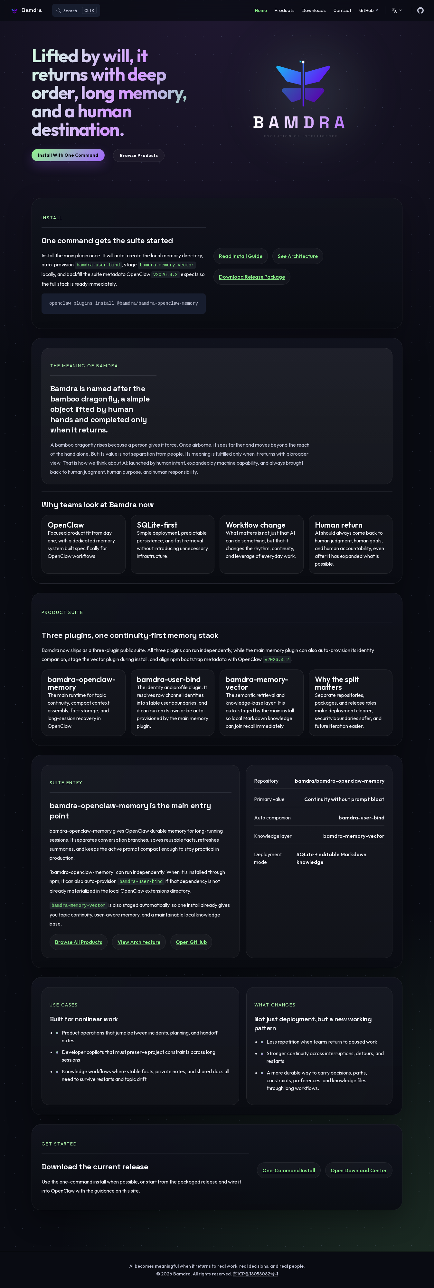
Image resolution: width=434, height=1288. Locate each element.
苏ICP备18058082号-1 (255, 1274)
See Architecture (298, 256)
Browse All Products (78, 942)
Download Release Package (252, 276)
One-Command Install (288, 1170)
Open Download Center (359, 1170)
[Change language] (397, 10)
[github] (420, 10)
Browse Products (139, 155)
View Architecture (139, 942)
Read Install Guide (240, 256)
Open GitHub (191, 942)
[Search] (76, 10)
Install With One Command (68, 155)
